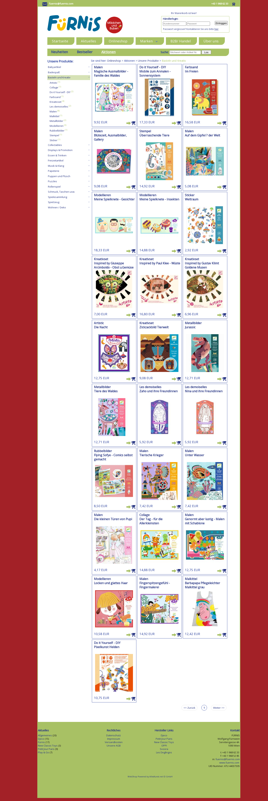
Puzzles (52, 181)
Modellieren (56, 126)
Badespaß (54, 72)
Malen (53, 111)
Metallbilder (56, 121)
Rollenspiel (54, 186)
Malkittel (54, 116)
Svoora (164, 749)
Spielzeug (53, 202)
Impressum (113, 738)
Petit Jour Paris (46, 749)
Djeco (41, 738)
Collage (54, 87)
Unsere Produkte (148, 60)
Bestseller (84, 52)
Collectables (55, 145)
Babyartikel (54, 67)
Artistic (53, 82)
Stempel (54, 135)
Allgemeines (45, 735)
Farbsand (55, 97)
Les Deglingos (164, 752)
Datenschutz (113, 735)
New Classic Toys (48, 745)
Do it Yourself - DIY (60, 92)
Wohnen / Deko (57, 207)
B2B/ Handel (180, 41)
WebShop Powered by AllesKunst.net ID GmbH (150, 776)
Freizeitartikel (55, 160)
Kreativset (55, 102)
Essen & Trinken (57, 155)
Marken (149, 41)
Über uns (211, 41)
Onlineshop (118, 41)
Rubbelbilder (57, 130)
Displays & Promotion (60, 150)
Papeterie (53, 171)
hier (216, 28)
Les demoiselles (59, 106)
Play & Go (43, 752)
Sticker (53, 140)
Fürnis (41, 742)
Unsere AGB (114, 745)
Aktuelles (88, 41)
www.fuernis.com (229, 762)
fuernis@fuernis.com (61, 3)
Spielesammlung (57, 197)
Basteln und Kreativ (59, 77)
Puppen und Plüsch (59, 176)
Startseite (60, 41)
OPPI (164, 745)
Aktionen (108, 52)
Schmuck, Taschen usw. (61, 191)
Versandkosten (114, 742)
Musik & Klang (56, 165)
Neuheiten (59, 52)
